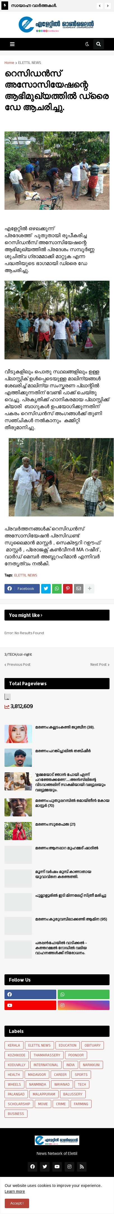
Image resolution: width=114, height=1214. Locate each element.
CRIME (61, 1104)
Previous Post (19, 664)
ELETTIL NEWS (29, 63)
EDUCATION (67, 1045)
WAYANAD (62, 1084)
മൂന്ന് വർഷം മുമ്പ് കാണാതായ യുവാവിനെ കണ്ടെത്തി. (63, 874)
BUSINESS (16, 1113)
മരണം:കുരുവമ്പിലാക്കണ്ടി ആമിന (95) (71, 919)
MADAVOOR (37, 1074)
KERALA (14, 1045)
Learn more (15, 1191)
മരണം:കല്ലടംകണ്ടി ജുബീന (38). (64, 727)
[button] (99, 6)
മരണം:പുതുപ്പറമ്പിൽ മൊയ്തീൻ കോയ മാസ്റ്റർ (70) (72, 803)
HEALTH (14, 1074)
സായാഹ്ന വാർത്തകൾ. (34, 5)
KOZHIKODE (16, 1055)
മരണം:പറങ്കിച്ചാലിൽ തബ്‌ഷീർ (63, 751)
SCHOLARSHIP (19, 1104)
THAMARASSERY (47, 1055)
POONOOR (76, 1055)
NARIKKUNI (91, 1065)
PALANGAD (16, 1094)
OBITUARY (93, 1045)
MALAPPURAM (44, 1094)
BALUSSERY (72, 1094)
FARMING (81, 1104)
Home (9, 63)
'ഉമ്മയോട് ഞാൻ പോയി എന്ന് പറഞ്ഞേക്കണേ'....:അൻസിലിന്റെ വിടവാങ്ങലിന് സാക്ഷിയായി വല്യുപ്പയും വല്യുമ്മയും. (70, 782)
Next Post (98, 664)
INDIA (70, 1065)
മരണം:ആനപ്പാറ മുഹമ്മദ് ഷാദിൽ (66, 848)
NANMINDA (37, 1084)
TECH (82, 1084)
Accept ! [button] (17, 1203)
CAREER (60, 1074)
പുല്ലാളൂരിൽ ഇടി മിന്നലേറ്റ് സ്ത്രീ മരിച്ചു (70, 895)
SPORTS (81, 1074)
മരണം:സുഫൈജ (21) (55, 824)
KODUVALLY (16, 1065)
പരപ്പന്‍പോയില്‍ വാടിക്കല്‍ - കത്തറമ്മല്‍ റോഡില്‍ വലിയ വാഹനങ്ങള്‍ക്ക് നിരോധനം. (61, 948)
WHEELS (14, 1084)
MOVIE (43, 1104)
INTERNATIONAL (46, 1065)
